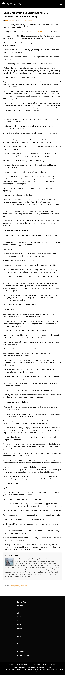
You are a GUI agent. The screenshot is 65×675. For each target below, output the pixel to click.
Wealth (19, 617)
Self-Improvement (21, 586)
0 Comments (29, 20)
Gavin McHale (11, 555)
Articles (12, 586)
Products (20, 606)
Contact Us (20, 644)
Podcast (19, 629)
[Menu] (61, 4)
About (19, 640)
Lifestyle (20, 625)
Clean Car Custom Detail (38, 31)
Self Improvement (23, 621)
